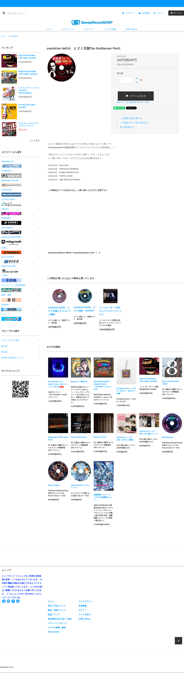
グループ (89, 29)
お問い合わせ (131, 29)
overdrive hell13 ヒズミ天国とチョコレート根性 (59, 311)
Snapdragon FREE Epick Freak (58, 438)
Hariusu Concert (100, 437)
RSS (50, 632)
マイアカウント (85, 601)
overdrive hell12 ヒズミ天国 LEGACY (84, 309)
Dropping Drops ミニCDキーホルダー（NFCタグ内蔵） (126, 391)
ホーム (50, 29)
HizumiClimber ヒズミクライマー (80, 486)
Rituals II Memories (78, 437)
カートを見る (84, 614)
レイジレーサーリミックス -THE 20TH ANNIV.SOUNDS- (28, 90)
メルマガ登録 (110, 29)
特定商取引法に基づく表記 (139, 102)
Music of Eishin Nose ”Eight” (170, 382)
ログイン (161, 13)
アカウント (130, 13)
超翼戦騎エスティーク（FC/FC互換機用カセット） (103, 497)
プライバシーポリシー (58, 623)
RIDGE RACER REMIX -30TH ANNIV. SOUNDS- (27, 73)
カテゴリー (68, 29)
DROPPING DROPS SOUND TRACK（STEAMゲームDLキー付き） (103, 385)
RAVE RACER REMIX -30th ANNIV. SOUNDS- (27, 56)
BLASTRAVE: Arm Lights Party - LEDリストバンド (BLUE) (58, 384)
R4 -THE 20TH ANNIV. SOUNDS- (27, 106)
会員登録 (146, 13)
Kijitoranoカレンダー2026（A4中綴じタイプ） (149, 432)
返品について (122, 102)
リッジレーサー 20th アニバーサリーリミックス (110, 311)
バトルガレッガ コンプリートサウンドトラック (28, 124)
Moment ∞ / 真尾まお (79, 382)
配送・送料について (57, 610)
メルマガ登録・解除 (57, 627)
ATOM (56, 632)
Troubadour (14, 36)
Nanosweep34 (167, 437)
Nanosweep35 (53, 485)
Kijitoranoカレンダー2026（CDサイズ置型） (125, 438)
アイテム (175, 13)
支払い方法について (57, 606)
